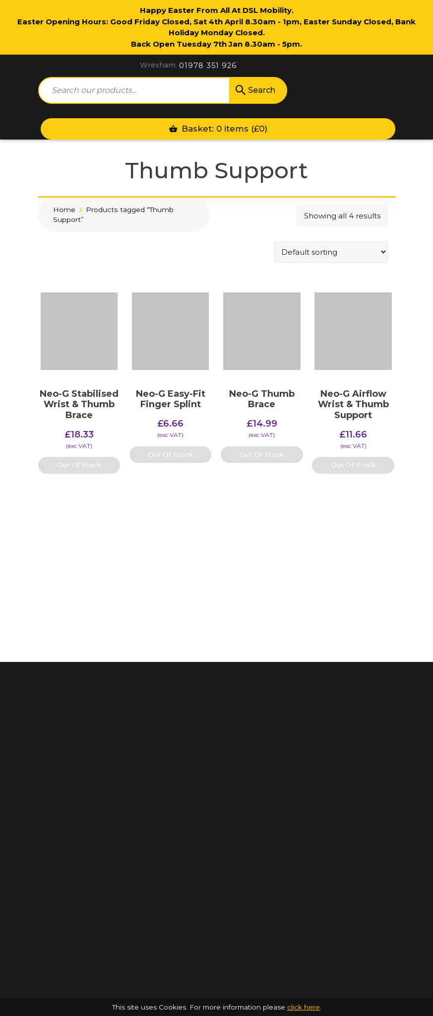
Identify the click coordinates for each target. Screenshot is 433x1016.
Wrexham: (158, 65)
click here (303, 1007)
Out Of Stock (79, 465)
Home (64, 210)
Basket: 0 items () (218, 129)
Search (254, 90)
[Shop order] (331, 252)
